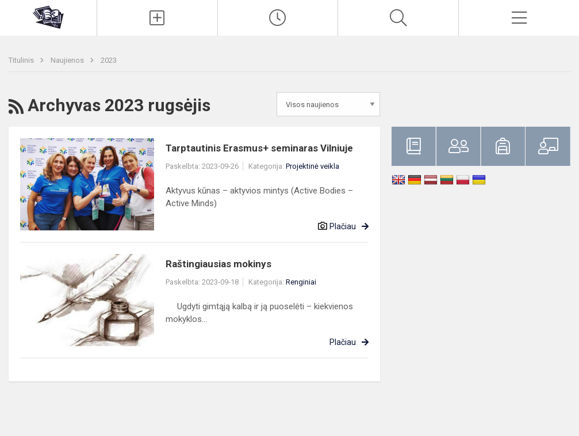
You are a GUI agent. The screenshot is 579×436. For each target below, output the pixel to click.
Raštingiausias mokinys (218, 264)
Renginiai (301, 282)
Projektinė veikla (312, 166)
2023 (109, 60)
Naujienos (68, 60)
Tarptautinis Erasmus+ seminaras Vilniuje (259, 148)
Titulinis (22, 60)
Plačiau (342, 226)
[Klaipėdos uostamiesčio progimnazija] (48, 16)
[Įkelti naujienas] (157, 18)
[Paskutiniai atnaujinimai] (278, 18)
